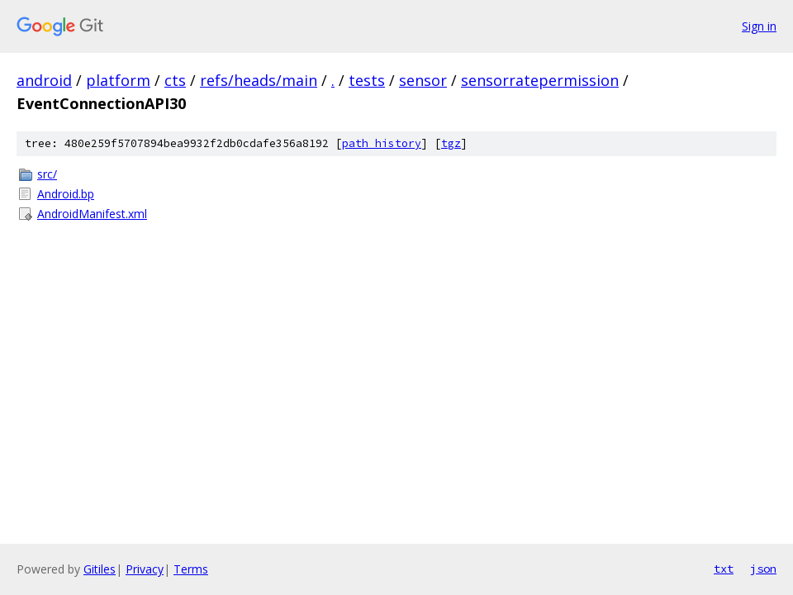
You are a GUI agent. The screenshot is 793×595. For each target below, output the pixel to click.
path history (381, 143)
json (763, 568)
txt (724, 568)
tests (367, 80)
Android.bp (65, 194)
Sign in (759, 26)
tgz (451, 143)
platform (118, 80)
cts (175, 80)
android (44, 80)
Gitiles (99, 569)
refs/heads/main (258, 80)
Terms (190, 569)
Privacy (145, 569)
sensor (423, 80)
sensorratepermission (540, 80)
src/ (47, 174)
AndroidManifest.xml (92, 213)
